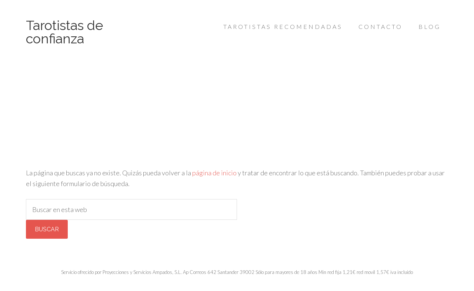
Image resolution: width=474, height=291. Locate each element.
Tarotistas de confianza (64, 31)
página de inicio (214, 173)
